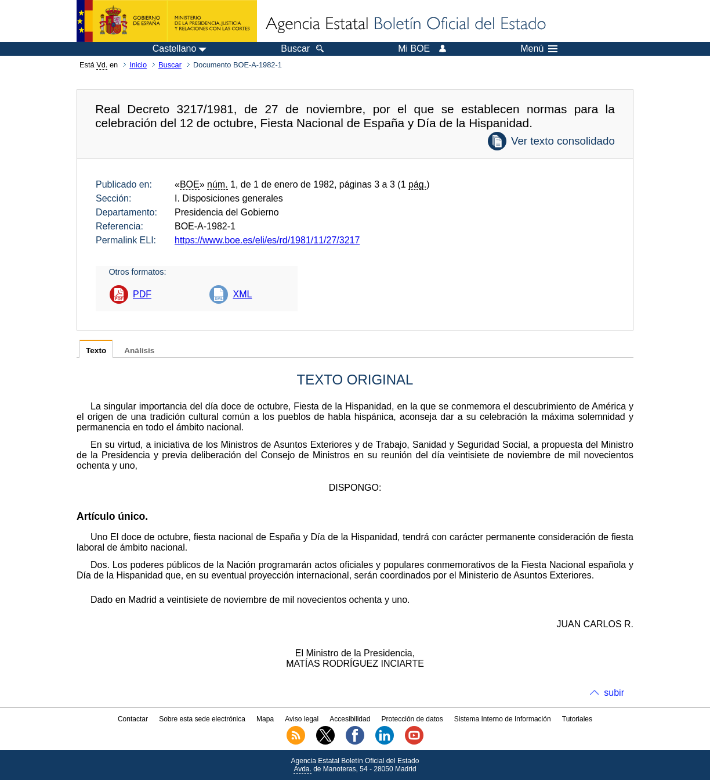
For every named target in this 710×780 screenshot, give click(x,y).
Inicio (138, 64)
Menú (538, 48)
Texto (96, 350)
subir (614, 693)
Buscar (170, 64)
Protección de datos (412, 719)
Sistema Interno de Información (502, 719)
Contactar (133, 719)
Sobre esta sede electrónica (202, 719)
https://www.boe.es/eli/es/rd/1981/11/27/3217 (267, 240)
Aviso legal (301, 719)
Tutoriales (577, 719)
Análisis (139, 350)
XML (242, 294)
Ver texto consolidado (563, 141)
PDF (142, 294)
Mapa (265, 719)
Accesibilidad (349, 719)
